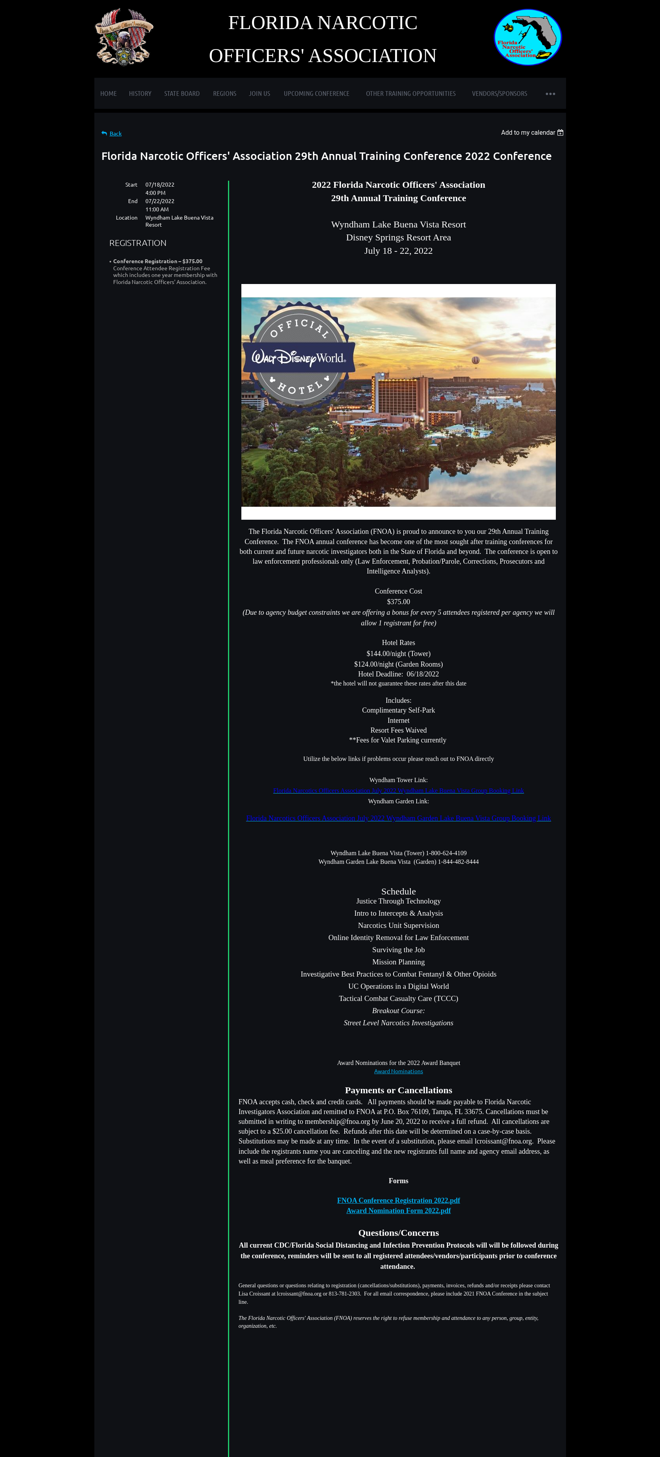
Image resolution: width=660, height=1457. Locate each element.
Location (127, 217)
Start (131, 184)
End (133, 200)
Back (116, 133)
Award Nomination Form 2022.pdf (398, 1211)
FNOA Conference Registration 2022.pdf (398, 1200)
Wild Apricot (472, 1440)
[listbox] (533, 132)
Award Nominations (398, 1070)
